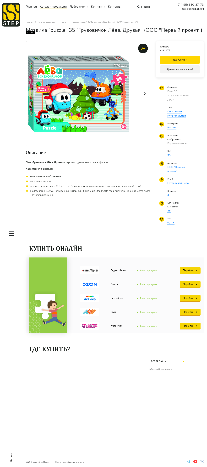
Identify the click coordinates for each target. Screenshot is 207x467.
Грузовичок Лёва (178, 183)
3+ (169, 195)
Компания (98, 7)
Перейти (188, 270)
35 (169, 155)
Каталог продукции (53, 7)
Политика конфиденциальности (69, 462)
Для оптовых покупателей (180, 69)
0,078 (170, 222)
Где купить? (180, 59)
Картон (171, 127)
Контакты (114, 7)
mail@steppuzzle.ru (193, 8)
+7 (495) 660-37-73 (190, 4)
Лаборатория (79, 7)
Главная (31, 7)
